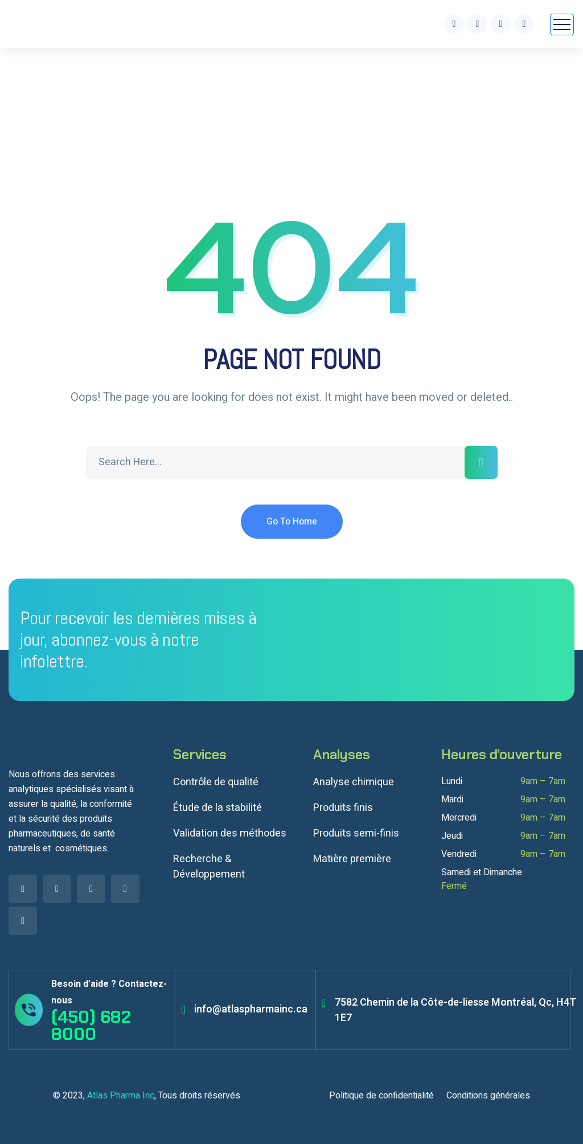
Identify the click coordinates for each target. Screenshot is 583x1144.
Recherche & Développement (209, 866)
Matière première (352, 859)
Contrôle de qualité (215, 782)
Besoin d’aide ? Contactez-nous (109, 992)
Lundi (451, 781)
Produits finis (343, 807)
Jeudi (452, 836)
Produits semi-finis (356, 833)
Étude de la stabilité (217, 807)
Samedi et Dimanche (481, 872)
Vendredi (459, 854)
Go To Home (291, 521)
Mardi (452, 799)
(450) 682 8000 (91, 1025)
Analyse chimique (353, 782)
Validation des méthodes (229, 833)
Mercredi (459, 818)
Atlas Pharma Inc (120, 1095)
